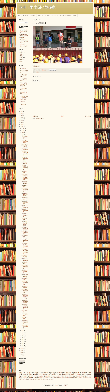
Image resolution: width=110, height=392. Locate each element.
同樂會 (38, 379)
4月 (23, 339)
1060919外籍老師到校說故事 (25, 202)
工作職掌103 (23, 104)
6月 (23, 335)
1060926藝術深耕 (25, 172)
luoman (56, 385)
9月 (23, 134)
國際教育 (40, 377)
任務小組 (27, 379)
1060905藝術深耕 (25, 314)
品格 (39, 374)
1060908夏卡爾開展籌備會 (25, 267)
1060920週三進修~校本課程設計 (25, 194)
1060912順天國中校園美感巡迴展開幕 (25, 251)
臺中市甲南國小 (24, 46)
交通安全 (47, 376)
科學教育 (67, 377)
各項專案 (32, 15)
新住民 (47, 379)
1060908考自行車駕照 (25, 287)
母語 (24, 374)
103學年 (45, 373)
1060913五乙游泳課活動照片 (25, 232)
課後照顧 (41, 376)
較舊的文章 (88, 116)
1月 (23, 345)
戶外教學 (72, 374)
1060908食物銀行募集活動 (25, 271)
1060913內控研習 (25, 236)
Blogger (65, 385)
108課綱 (22, 37)
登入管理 (22, 44)
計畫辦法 (25, 377)
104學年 (59, 373)
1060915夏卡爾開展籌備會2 (25, 210)
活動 (21, 57)
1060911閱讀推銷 (24, 263)
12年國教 (22, 39)
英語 (49, 374)
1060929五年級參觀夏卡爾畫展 (25, 141)
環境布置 (54, 374)
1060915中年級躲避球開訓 (25, 215)
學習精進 (54, 377)
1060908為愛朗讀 (25, 279)
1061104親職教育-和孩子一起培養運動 (23, 84)
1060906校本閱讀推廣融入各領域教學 (25, 306)
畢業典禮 (51, 379)
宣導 (21, 52)
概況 (21, 56)
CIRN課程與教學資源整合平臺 (24, 35)
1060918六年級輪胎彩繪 (25, 206)
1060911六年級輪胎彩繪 (25, 259)
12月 (23, 128)
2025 (22, 111)
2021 (22, 118)
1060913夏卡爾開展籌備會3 (25, 240)
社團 (35, 374)
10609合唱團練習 (25, 137)
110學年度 (86, 377)
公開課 (34, 379)
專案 (37, 376)
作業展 (57, 376)
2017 (22, 126)
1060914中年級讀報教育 (25, 228)
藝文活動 (77, 373)
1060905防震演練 (25, 318)
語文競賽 (30, 377)
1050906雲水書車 (25, 311)
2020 (22, 120)
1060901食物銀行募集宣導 (25, 327)
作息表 (47, 15)
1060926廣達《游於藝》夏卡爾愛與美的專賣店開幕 (25, 177)
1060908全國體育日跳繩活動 (25, 291)
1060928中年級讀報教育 (25, 149)
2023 (22, 113)
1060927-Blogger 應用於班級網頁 (25, 167)
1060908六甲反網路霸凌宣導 (25, 283)
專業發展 (66, 376)
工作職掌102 (23, 68)
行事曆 (71, 377)
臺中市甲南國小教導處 (37, 7)
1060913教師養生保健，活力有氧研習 (25, 245)
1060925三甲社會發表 (25, 182)
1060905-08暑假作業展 (25, 275)
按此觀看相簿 (36, 66)
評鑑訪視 (78, 376)
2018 (22, 124)
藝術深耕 (65, 374)
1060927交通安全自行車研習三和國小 (25, 153)
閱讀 (37, 72)
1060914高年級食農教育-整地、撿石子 (25, 223)
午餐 (62, 376)
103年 (35, 377)
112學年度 (45, 377)
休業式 (50, 377)
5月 (23, 337)
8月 (23, 330)
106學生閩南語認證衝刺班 (25, 322)
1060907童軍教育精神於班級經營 (25, 301)
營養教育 (79, 374)
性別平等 (59, 377)
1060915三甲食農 (25, 219)
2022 (22, 115)
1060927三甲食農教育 (25, 162)
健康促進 (68, 373)
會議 (21, 54)
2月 (23, 343)
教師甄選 (43, 379)
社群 (21, 61)
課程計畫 (40, 15)
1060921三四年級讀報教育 (25, 190)
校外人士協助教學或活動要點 (68, 15)
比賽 (83, 373)
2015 (22, 350)
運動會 (82, 376)
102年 (87, 376)
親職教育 (80, 377)
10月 (23, 132)
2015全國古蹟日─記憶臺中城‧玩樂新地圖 (24, 98)
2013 (22, 355)
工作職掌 (25, 15)
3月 (23, 341)
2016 (22, 348)
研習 (21, 59)
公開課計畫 (55, 15)
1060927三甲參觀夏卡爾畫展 (25, 159)
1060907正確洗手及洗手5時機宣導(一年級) (25, 296)
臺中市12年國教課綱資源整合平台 (24, 31)
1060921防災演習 (25, 186)
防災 (84, 374)
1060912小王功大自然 (25, 256)
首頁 (19, 15)
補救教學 (76, 377)
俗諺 (31, 379)
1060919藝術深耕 (25, 198)
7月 (23, 332)
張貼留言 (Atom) (40, 118)
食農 (29, 374)
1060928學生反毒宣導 (25, 145)
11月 (23, 130)
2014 (22, 352)
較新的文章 (35, 116)
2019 (22, 122)
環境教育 (24, 376)
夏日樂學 (31, 376)
